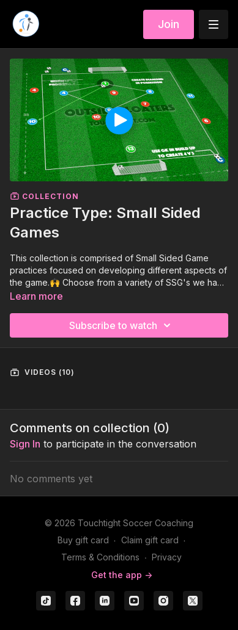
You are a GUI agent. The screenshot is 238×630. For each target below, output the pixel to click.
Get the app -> (121, 575)
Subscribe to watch (121, 325)
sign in (25, 444)
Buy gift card (83, 540)
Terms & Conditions (100, 557)
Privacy (167, 557)
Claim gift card (150, 540)
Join (168, 24)
